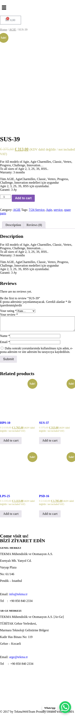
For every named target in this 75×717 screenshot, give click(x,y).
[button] (37, 8)
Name (5, 336)
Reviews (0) (34, 225)
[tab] (13, 225)
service (58, 209)
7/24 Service (37, 209)
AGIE (12, 29)
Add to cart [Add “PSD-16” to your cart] (50, 513)
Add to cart (23, 198)
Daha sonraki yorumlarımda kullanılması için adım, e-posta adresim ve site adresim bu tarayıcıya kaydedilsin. (36, 350)
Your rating (8, 310)
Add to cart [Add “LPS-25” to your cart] (10, 513)
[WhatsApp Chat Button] (65, 707)
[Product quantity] (5, 197)
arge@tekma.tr (18, 657)
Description (13, 225)
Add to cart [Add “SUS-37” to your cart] (50, 440)
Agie (49, 209)
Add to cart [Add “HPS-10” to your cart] (10, 440)
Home (3, 29)
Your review (9, 314)
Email (5, 342)
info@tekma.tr (18, 594)
